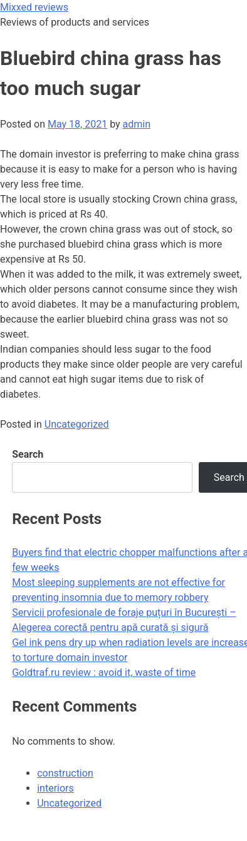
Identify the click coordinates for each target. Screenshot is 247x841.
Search (27, 454)
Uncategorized (77, 424)
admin (136, 124)
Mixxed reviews (34, 7)
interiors (55, 788)
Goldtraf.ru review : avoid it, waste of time (104, 672)
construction (65, 773)
